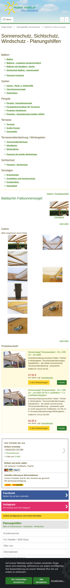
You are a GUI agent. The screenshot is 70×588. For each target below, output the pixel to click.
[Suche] (62, 19)
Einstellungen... (57, 581)
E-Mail (13, 456)
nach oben (64, 224)
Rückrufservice (12, 453)
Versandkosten (47, 378)
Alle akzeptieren (41, 580)
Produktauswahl (62, 194)
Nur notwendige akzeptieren (18, 580)
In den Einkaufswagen (39, 382)
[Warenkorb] (67, 19)
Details (62, 382)
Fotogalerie (59, 217)
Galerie (50, 194)
